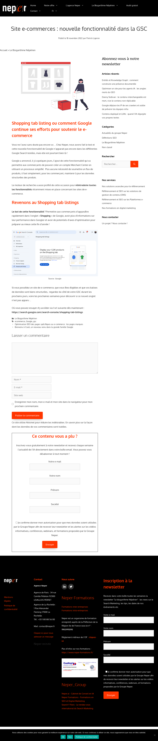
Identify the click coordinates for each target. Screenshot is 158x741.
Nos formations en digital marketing (119, 208)
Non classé (107, 147)
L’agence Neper (77, 5)
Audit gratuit (132, 5)
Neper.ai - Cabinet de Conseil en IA (78, 693)
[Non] (154, 735)
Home (33, 5)
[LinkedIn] (64, 586)
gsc (34, 321)
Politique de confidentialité (86, 737)
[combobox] (116, 164)
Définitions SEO (109, 137)
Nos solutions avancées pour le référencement (123, 186)
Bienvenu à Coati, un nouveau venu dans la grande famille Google (44, 327)
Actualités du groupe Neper (114, 133)
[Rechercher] (134, 164)
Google (58, 278)
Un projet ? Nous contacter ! (115, 223)
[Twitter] (71, 586)
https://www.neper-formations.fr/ (77, 652)
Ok (63, 737)
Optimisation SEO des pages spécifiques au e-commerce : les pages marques (49, 324)
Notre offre (53, 5)
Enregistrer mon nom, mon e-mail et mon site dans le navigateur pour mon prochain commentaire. (53, 404)
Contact (37, 11)
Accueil (3, 50)
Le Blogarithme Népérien (107, 5)
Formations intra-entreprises (75, 610)
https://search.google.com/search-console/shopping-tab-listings (47, 312)
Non (70, 737)
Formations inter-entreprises (75, 606)
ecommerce (20, 321)
